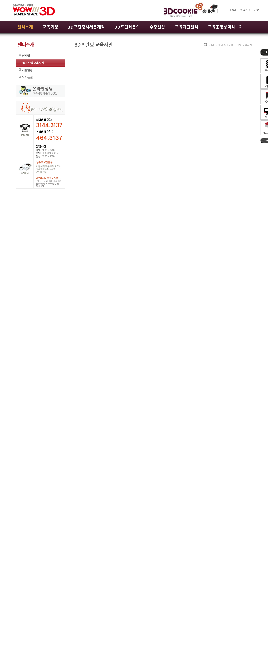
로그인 (256, 10)
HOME (233, 10)
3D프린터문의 (127, 27)
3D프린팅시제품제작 (86, 27)
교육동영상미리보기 (225, 27)
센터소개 (25, 27)
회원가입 (245, 10)
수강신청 (157, 27)
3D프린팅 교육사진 (33, 63)
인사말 (26, 55)
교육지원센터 (186, 27)
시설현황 (27, 70)
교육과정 (50, 27)
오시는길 (27, 77)
